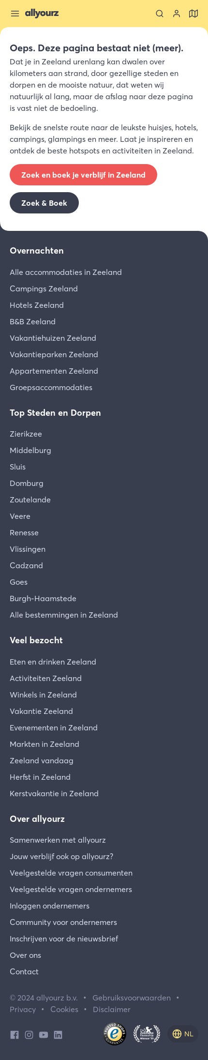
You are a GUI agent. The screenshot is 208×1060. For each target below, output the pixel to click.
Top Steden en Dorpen (55, 412)
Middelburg (30, 450)
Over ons (25, 955)
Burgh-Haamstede (43, 598)
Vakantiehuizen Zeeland (53, 338)
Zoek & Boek (44, 203)
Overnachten (37, 250)
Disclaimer (112, 1009)
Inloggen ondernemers (49, 905)
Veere (20, 516)
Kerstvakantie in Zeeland (54, 793)
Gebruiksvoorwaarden (131, 997)
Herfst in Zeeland (40, 777)
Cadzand (26, 565)
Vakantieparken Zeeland (54, 354)
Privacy (23, 1009)
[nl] (182, 1034)
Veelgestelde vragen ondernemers (71, 889)
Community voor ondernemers (63, 922)
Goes (19, 582)
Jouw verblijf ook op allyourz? (61, 856)
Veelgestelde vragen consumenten (71, 873)
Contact (24, 971)
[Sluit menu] (15, 13)
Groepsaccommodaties (51, 387)
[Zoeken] (159, 13)
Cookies (64, 1009)
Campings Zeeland (44, 288)
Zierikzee (26, 434)
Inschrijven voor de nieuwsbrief (64, 938)
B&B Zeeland (33, 321)
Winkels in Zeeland (43, 694)
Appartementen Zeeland (54, 371)
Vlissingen (27, 549)
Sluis (18, 466)
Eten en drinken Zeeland (53, 661)
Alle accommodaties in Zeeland (66, 272)
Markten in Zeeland (44, 744)
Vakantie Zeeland (41, 711)
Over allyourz (37, 818)
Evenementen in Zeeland (54, 727)
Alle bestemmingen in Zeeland (64, 615)
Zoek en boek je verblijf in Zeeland (83, 175)
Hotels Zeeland (37, 305)
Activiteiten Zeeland (46, 678)
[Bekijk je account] (176, 13)
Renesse (24, 532)
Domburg (27, 483)
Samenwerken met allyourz (58, 840)
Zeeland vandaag (42, 760)
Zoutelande (30, 499)
